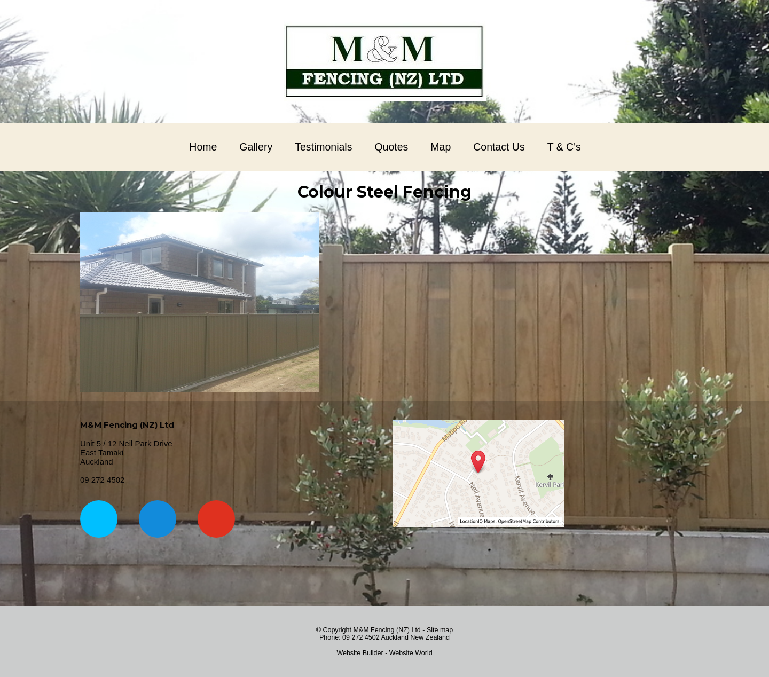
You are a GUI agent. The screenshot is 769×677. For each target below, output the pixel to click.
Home (203, 147)
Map (440, 147)
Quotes (391, 147)
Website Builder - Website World (384, 653)
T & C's (564, 147)
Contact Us (498, 147)
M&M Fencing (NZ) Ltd (386, 630)
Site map (440, 630)
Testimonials (323, 147)
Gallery (255, 147)
